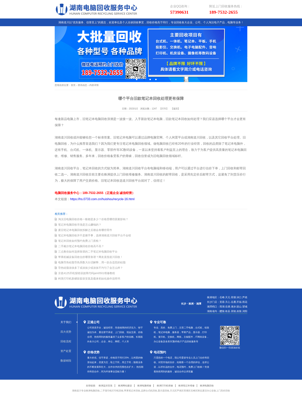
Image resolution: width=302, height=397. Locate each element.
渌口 (239, 297)
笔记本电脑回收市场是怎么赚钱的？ (79, 224)
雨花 (244, 301)
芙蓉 (222, 301)
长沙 (183, 303)
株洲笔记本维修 (186, 385)
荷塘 (233, 297)
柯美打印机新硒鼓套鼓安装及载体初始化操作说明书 (89, 278)
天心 (227, 301)
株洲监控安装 (105, 385)
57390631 (179, 12)
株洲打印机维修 (165, 385)
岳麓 (233, 301)
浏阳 (244, 311)
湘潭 (198, 303)
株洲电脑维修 (144, 385)
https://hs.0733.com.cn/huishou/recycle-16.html (102, 199)
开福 (239, 301)
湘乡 (233, 306)
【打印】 (164, 108)
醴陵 (222, 311)
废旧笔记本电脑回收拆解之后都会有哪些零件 (85, 230)
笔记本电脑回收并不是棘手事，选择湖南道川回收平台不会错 (94, 235)
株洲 (191, 303)
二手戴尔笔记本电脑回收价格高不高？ (81, 246)
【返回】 (175, 108)
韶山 (239, 306)
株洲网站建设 (125, 385)
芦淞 (244, 297)
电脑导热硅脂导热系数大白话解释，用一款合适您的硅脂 (92, 262)
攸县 (227, 311)
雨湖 (222, 306)
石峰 (222, 297)
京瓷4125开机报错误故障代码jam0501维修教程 (86, 273)
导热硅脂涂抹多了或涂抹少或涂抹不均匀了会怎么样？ (90, 267)
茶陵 (233, 311)
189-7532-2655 (223, 12)
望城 (244, 306)
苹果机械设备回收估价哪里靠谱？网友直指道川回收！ (90, 257)
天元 (227, 297)
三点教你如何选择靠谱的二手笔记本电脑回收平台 (87, 251)
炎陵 (239, 311)
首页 (73, 85)
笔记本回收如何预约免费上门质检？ (79, 240)
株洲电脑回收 (207, 385)
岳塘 (227, 306)
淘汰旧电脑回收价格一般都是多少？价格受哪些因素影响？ (93, 219)
